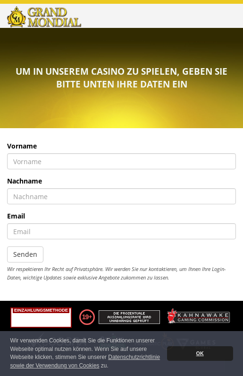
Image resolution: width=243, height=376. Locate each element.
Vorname (22, 145)
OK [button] (200, 353)
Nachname (24, 180)
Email (16, 215)
